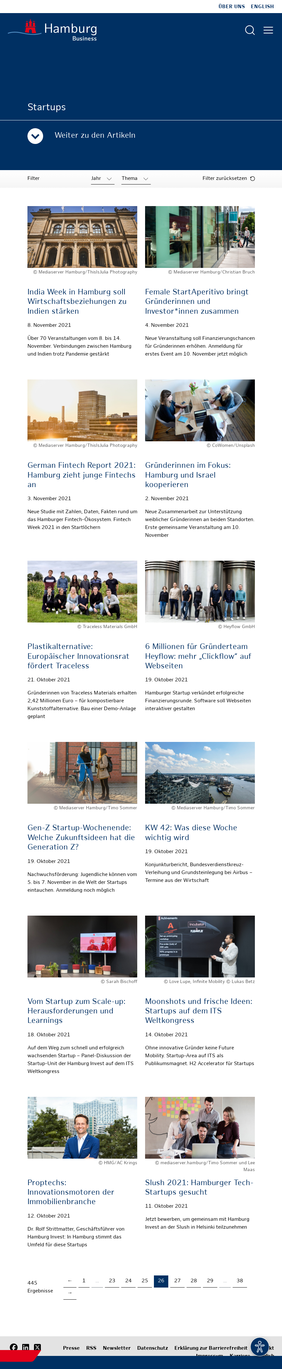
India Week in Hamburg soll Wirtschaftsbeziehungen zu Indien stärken (76, 302)
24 (128, 1281)
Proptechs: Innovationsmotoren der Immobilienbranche (70, 1192)
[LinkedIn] (25, 1348)
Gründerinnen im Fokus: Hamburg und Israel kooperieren (188, 475)
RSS (91, 1348)
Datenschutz (152, 1348)
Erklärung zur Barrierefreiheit (211, 1348)
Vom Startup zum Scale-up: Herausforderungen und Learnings (76, 1011)
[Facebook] (14, 1348)
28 (194, 1281)
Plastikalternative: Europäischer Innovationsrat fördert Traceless (78, 656)
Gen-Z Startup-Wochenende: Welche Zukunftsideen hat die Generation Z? (81, 837)
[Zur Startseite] (52, 30)
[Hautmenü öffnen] (268, 30)
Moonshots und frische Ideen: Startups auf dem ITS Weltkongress (198, 1011)
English (262, 7)
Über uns (232, 7)
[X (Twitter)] (37, 1348)
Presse (71, 1348)
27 (177, 1281)
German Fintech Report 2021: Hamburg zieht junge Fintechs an (81, 475)
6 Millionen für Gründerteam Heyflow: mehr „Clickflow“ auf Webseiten (198, 656)
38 (240, 1281)
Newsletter (117, 1348)
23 (112, 1281)
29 (210, 1281)
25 (144, 1281)
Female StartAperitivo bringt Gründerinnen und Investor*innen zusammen (197, 302)
